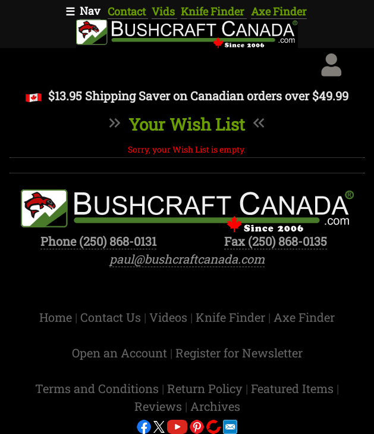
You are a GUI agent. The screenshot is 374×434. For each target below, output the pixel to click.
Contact (128, 11)
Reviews (159, 406)
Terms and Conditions (98, 388)
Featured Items (294, 388)
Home (57, 317)
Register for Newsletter (239, 352)
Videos (169, 317)
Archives (215, 406)
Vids (164, 11)
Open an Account (119, 352)
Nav (90, 11)
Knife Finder (214, 11)
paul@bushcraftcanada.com (187, 259)
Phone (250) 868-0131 (98, 241)
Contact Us (112, 317)
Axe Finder (279, 11)
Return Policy (206, 388)
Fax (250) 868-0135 (275, 241)
